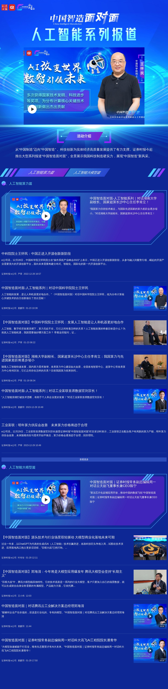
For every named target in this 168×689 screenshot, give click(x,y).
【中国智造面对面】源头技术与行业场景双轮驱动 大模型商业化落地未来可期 (58, 537)
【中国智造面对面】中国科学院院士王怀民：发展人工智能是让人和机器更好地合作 (63, 322)
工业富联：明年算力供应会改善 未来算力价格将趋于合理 (44, 425)
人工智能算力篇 (42, 172)
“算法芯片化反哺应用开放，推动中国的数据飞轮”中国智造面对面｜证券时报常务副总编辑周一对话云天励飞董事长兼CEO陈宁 (123, 497)
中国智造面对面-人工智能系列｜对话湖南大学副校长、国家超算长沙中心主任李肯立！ (123, 200)
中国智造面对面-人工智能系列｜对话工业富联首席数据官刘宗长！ (50, 391)
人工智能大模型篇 (87, 172)
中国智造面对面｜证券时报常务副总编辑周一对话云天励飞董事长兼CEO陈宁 (123, 484)
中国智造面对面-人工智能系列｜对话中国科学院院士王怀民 (45, 288)
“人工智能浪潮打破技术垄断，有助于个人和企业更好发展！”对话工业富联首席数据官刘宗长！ (53, 397)
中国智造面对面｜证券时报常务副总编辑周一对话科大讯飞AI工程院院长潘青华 (59, 640)
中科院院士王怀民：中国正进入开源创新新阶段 (36, 253)
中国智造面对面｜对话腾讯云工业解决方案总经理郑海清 (43, 606)
